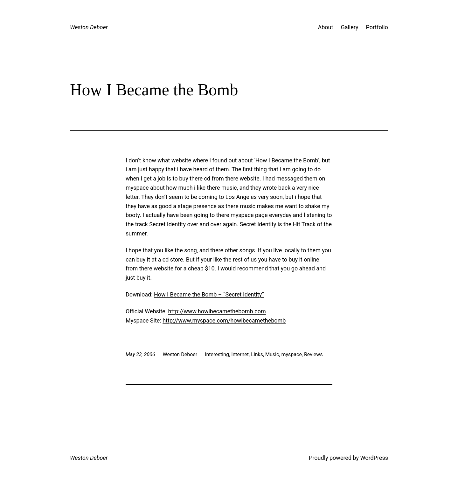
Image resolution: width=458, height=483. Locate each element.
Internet (240, 354)
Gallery (349, 27)
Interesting (217, 354)
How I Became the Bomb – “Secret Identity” (209, 294)
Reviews (313, 354)
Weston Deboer (89, 27)
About (325, 27)
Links (257, 354)
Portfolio (377, 27)
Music (272, 354)
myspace (291, 354)
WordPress (374, 457)
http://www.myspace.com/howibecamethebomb (224, 320)
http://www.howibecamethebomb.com (217, 311)
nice (313, 187)
